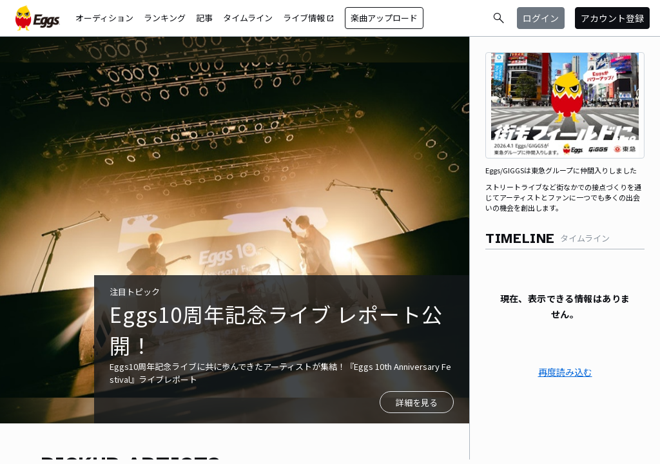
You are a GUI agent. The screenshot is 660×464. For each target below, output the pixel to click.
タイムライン (248, 18)
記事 (204, 18)
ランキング (165, 18)
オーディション (104, 18)
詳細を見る (417, 402)
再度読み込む (565, 371)
